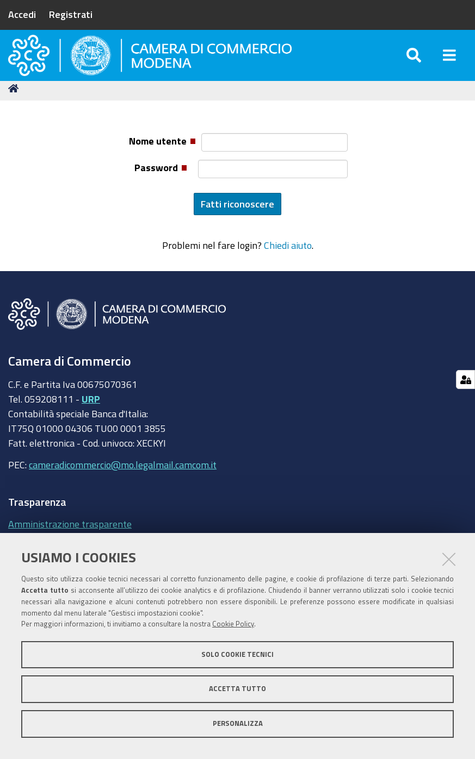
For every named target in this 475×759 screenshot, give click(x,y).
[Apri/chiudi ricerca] (414, 65)
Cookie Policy (233, 624)
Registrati (70, 14)
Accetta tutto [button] (237, 688)
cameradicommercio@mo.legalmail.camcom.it (123, 486)
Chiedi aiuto (288, 267)
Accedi (22, 14)
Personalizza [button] (238, 723)
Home (15, 110)
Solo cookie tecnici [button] (237, 654)
